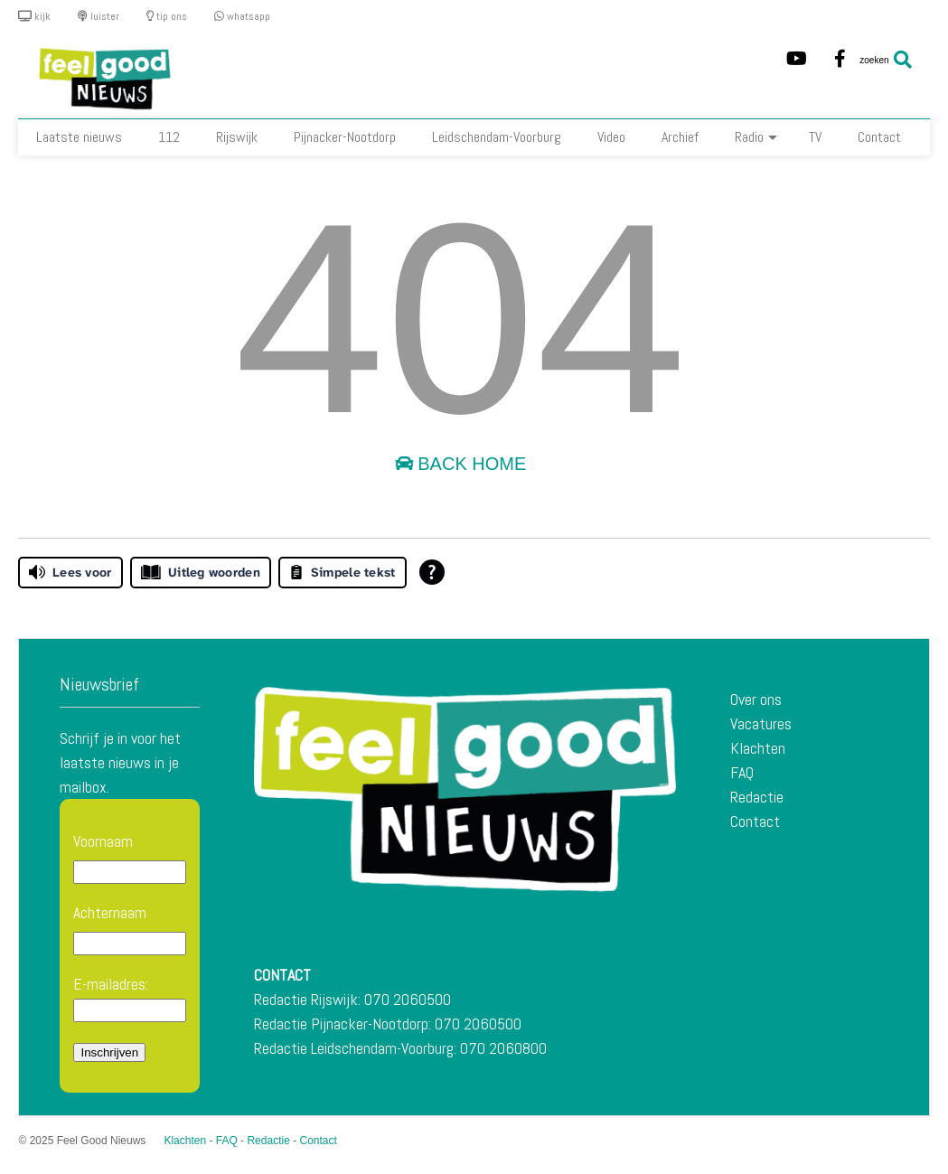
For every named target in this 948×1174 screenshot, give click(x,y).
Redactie (757, 796)
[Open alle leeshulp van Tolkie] (432, 572)
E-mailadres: (129, 997)
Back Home (461, 464)
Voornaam (103, 841)
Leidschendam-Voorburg (496, 136)
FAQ (742, 772)
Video (611, 136)
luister (98, 16)
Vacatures (761, 723)
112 (169, 136)
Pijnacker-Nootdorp (345, 136)
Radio (756, 136)
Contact (879, 136)
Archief (680, 136)
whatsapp (242, 16)
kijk (34, 16)
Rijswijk (237, 136)
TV (815, 136)
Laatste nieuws (79, 136)
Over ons (756, 699)
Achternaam (109, 912)
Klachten (757, 747)
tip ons (166, 16)
